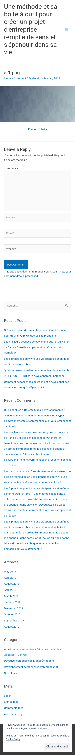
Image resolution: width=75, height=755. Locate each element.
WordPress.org (13, 714)
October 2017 (12, 614)
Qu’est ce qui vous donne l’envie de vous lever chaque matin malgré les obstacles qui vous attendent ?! (36, 543)
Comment (11, 168)
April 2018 (10, 589)
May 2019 (10, 571)
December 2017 (13, 608)
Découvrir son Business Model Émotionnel (29, 660)
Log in (7, 695)
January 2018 (12, 602)
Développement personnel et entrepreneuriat (31, 666)
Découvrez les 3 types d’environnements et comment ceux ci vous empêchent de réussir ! (37, 421)
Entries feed (11, 701)
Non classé (11, 673)
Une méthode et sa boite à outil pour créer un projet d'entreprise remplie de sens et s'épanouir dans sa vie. (30, 29)
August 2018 (11, 583)
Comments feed (13, 707)
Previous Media (37, 129)
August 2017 (11, 626)
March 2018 (11, 596)
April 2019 (10, 577)
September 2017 (14, 620)
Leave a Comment (15, 78)
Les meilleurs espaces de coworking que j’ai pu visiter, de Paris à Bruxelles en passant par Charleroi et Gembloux (36, 347)
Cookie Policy (13, 739)
